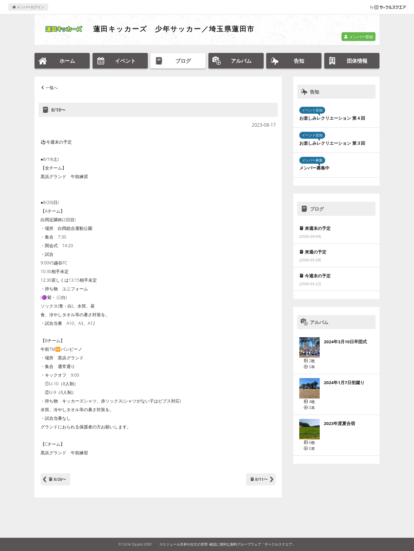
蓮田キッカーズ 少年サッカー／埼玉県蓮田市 (173, 28)
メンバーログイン (28, 7)
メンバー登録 (358, 36)
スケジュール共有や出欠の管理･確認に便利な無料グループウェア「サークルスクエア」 (227, 544)
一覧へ (52, 87)
